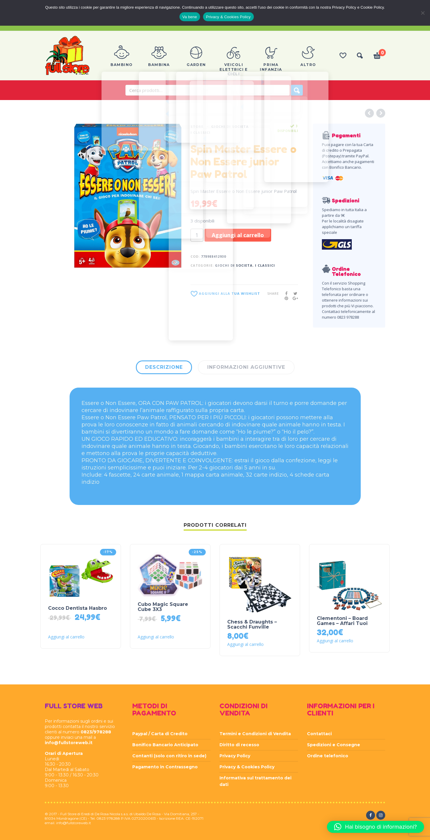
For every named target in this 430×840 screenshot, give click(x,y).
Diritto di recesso (239, 744)
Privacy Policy (234, 755)
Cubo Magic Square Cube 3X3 (163, 606)
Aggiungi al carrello (238, 235)
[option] (128, 196)
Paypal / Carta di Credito (160, 733)
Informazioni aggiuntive (246, 367)
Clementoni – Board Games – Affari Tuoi (342, 620)
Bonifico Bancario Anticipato (165, 744)
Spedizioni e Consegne (333, 744)
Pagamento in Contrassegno (165, 767)
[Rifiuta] (423, 13)
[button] (375, 827)
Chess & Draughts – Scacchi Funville (252, 624)
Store (197, 126)
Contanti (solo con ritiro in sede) (169, 755)
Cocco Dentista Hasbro (77, 608)
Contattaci (319, 733)
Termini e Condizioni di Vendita (255, 733)
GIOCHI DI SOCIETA (230, 126)
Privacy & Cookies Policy (246, 767)
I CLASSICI (201, 132)
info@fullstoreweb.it (69, 742)
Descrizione (164, 367)
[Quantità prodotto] (197, 235)
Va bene (189, 17)
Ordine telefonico (327, 755)
